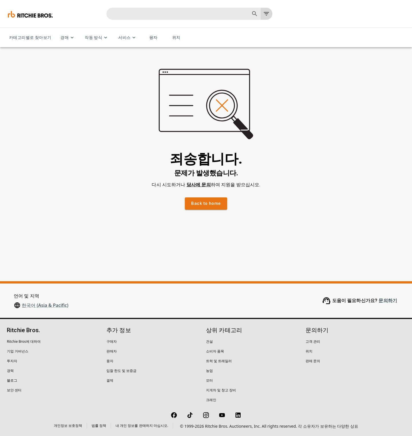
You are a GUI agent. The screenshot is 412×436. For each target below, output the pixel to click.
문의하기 (388, 300)
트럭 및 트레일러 (219, 360)
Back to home (206, 203)
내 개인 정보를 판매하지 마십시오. (142, 425)
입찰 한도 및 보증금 (121, 370)
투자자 (12, 360)
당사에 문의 (199, 184)
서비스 (128, 37)
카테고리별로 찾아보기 (30, 37)
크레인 (211, 399)
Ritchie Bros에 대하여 (24, 341)
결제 (109, 380)
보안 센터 (14, 390)
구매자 (111, 341)
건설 (209, 341)
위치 (176, 37)
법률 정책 (99, 425)
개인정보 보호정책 (68, 425)
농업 (209, 370)
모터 (209, 380)
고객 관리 (313, 341)
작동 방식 (96, 37)
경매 (68, 37)
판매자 (111, 351)
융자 (153, 37)
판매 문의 (313, 360)
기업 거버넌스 (17, 351)
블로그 (12, 380)
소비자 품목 (215, 351)
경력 (10, 370)
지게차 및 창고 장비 (221, 390)
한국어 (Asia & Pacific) (45, 305)
